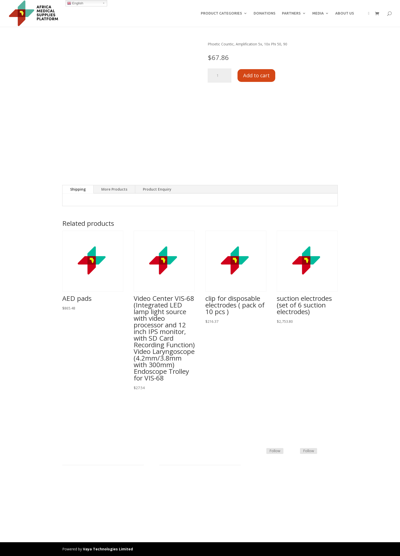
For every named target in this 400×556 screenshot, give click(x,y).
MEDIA (318, 13)
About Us (70, 502)
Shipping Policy (171, 490)
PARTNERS (291, 13)
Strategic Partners (77, 490)
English (75, 3)
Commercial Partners (79, 496)
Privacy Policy (73, 514)
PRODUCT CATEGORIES (221, 13)
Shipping (78, 189)
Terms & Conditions (175, 484)
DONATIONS (265, 13)
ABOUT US (344, 13)
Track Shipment (172, 508)
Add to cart (256, 75)
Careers (68, 508)
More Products (114, 189)
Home (67, 478)
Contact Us (168, 496)
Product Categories (78, 484)
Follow (274, 450)
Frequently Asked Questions (182, 502)
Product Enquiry (157, 189)
